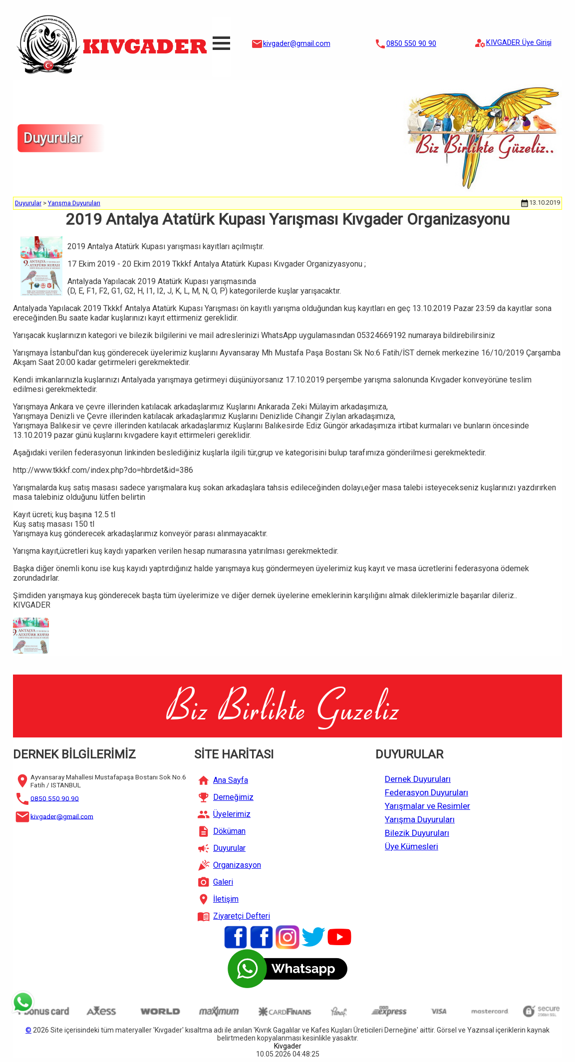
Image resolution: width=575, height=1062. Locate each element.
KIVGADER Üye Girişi (519, 42)
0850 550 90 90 (411, 43)
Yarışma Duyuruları (74, 203)
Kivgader (287, 1046)
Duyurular (28, 203)
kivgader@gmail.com (296, 43)
